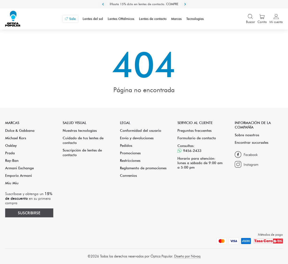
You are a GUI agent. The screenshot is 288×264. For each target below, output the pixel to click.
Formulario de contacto (196, 138)
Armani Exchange (19, 168)
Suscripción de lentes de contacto (82, 152)
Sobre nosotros (247, 135)
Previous (103, 4)
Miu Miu (12, 183)
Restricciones (130, 160)
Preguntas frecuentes (194, 130)
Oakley (11, 145)
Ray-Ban (12, 160)
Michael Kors (15, 138)
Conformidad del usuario (140, 130)
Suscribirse (29, 213)
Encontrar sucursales (251, 142)
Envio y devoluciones (137, 138)
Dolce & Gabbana (20, 130)
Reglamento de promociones (143, 168)
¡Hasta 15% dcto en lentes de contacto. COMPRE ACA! (144, 8)
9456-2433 (189, 150)
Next (185, 4)
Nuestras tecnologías (80, 130)
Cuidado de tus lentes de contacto (83, 140)
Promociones (130, 153)
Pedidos (126, 145)
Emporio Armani (18, 175)
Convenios (128, 175)
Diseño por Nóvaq (187, 256)
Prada (10, 153)
